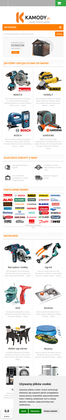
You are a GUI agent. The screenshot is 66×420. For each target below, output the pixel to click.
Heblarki (28, 103)
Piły (21, 141)
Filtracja (40, 355)
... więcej (23, 105)
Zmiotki (7, 314)
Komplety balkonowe (14, 352)
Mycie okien (24, 312)
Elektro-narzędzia (23, 98)
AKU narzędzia (10, 98)
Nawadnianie (41, 141)
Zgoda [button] (23, 411)
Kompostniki (56, 273)
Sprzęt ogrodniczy (53, 103)
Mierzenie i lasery (12, 141)
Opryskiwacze (40, 273)
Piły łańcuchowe (17, 144)
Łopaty (38, 275)
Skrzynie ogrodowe (15, 357)
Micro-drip (50, 144)
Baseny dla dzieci (48, 352)
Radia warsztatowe (21, 101)
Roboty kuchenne (10, 398)
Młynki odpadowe (48, 314)
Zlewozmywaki (48, 312)
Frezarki (21, 103)
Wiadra (18, 316)
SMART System (45, 139)
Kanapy (27, 357)
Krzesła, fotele (24, 355)
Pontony (46, 355)
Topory (40, 271)
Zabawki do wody (48, 357)
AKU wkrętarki (11, 271)
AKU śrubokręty (23, 271)
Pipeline (55, 146)
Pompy (54, 139)
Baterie (14, 103)
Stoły (6, 357)
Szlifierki (51, 101)
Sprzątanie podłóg (13, 312)
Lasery (18, 273)
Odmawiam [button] (35, 411)
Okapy (58, 314)
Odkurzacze (14, 105)
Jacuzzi (58, 352)
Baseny (38, 352)
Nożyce (53, 271)
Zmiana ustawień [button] (50, 411)
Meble (48, 273)
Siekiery (43, 144)
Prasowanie (15, 314)
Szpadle (45, 275)
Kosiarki (10, 101)
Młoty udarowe (42, 101)
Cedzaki (45, 316)
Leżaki (16, 355)
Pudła (23, 314)
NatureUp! (48, 146)
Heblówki (7, 103)
